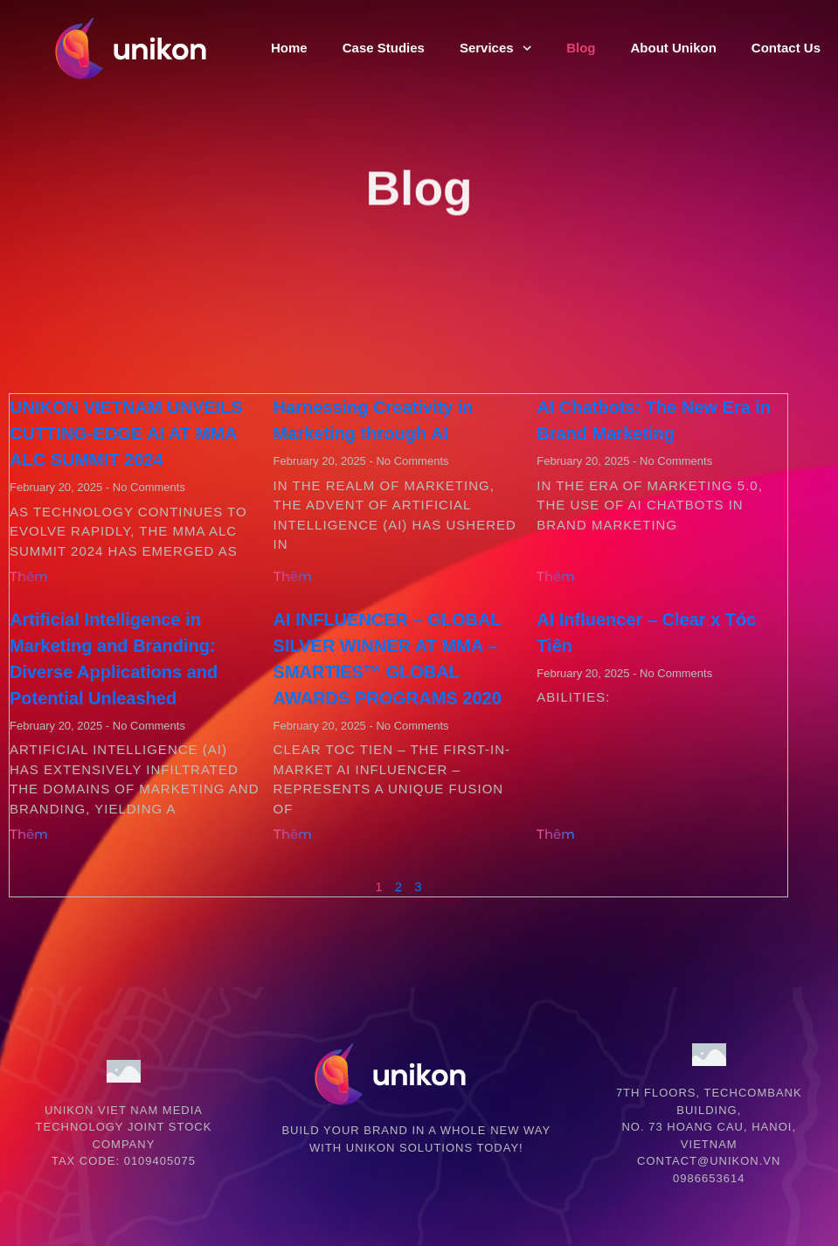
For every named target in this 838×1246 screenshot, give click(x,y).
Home (289, 47)
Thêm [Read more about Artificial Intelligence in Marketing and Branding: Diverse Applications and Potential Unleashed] (29, 834)
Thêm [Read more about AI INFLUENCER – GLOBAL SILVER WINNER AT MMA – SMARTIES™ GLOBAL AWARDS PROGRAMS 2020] (293, 834)
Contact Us (786, 47)
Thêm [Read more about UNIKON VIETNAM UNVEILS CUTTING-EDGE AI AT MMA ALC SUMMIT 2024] (29, 576)
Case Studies (384, 47)
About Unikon (673, 47)
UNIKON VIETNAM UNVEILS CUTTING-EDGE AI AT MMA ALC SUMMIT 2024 (126, 433)
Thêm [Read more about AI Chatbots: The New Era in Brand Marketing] (556, 576)
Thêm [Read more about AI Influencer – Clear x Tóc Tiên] (556, 834)
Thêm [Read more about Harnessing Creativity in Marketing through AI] (293, 576)
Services (495, 48)
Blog (580, 47)
